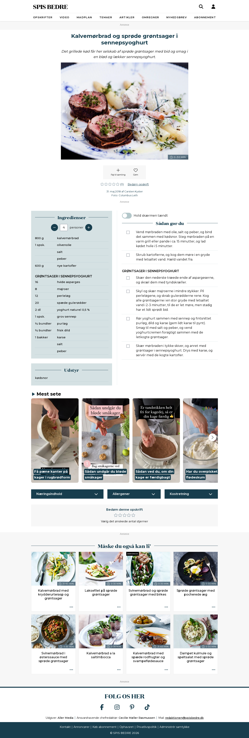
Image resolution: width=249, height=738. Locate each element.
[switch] (127, 216)
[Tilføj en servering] (88, 227)
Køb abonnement (104, 727)
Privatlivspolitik (147, 727)
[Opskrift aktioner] (71, 607)
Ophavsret (126, 727)
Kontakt (65, 727)
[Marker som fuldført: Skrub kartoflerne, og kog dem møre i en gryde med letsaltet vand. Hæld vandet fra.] (128, 255)
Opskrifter (42, 17)
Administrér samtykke (174, 727)
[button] (55, 440)
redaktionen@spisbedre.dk (184, 718)
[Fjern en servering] (54, 227)
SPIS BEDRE (50, 6)
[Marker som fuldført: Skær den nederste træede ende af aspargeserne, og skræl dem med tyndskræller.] (128, 278)
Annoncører (81, 727)
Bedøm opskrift (138, 184)
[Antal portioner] (64, 227)
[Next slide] (212, 437)
